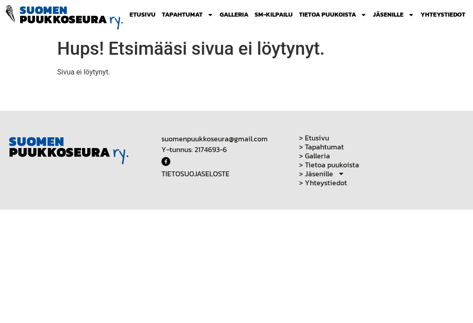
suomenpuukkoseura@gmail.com (214, 138)
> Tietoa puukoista (329, 164)
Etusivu (143, 14)
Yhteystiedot (443, 14)
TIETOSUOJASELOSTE (195, 173)
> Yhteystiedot (323, 182)
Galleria (234, 14)
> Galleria (314, 155)
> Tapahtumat (321, 146)
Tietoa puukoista (333, 14)
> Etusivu (314, 137)
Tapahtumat (187, 14)
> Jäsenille (322, 173)
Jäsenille (393, 14)
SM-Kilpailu (274, 14)
